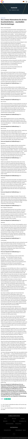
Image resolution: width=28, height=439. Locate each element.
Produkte (23, 418)
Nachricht (14, 10)
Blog (14, 421)
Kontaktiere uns (22, 421)
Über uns (14, 418)
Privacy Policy (18, 423)
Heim (10, 10)
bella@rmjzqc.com (23, 437)
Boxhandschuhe (7, 430)
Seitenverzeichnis (9, 423)
